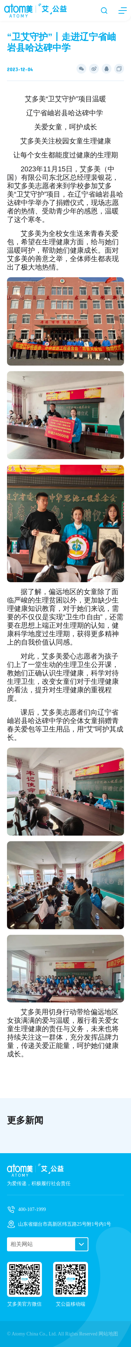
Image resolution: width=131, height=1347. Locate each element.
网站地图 (108, 1333)
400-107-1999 (32, 1209)
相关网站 (21, 1244)
